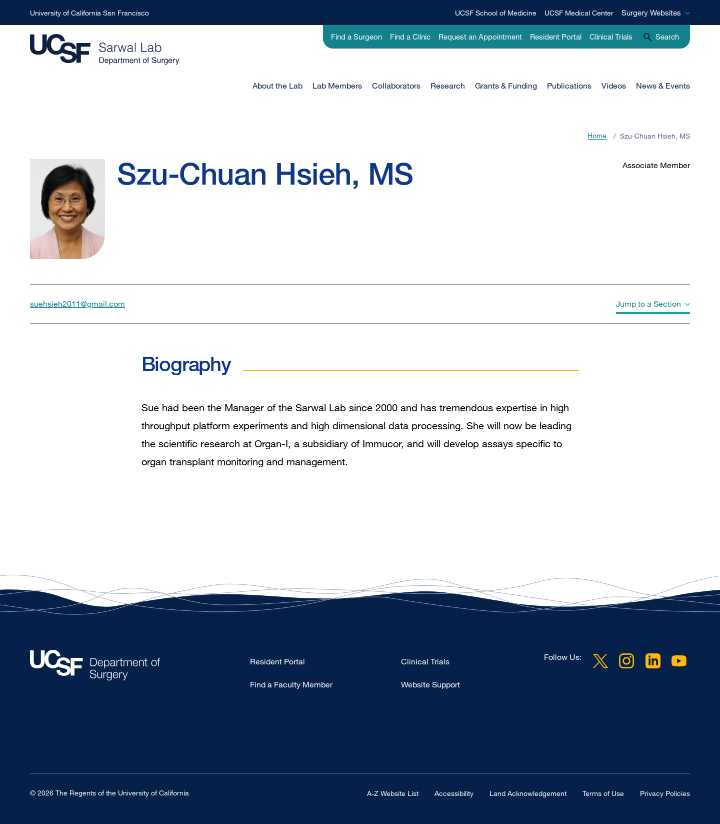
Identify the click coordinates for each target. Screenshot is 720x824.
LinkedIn (653, 661)
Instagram (627, 661)
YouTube (679, 661)
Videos (614, 86)
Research (447, 86)
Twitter (601, 661)
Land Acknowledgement (528, 793)
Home (597, 136)
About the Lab (277, 86)
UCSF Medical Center (579, 13)
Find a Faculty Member (291, 684)
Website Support (430, 684)
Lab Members (337, 86)
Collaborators (396, 86)
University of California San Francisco (89, 13)
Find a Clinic (410, 36)
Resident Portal (556, 36)
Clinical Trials (611, 36)
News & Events (663, 86)
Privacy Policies (665, 793)
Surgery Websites (651, 12)
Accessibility (454, 793)
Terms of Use (603, 793)
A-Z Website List (392, 793)
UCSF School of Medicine (495, 13)
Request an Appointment (480, 36)
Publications (569, 86)
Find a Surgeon (356, 36)
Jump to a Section (648, 304)
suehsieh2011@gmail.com (77, 304)
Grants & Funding (506, 86)
